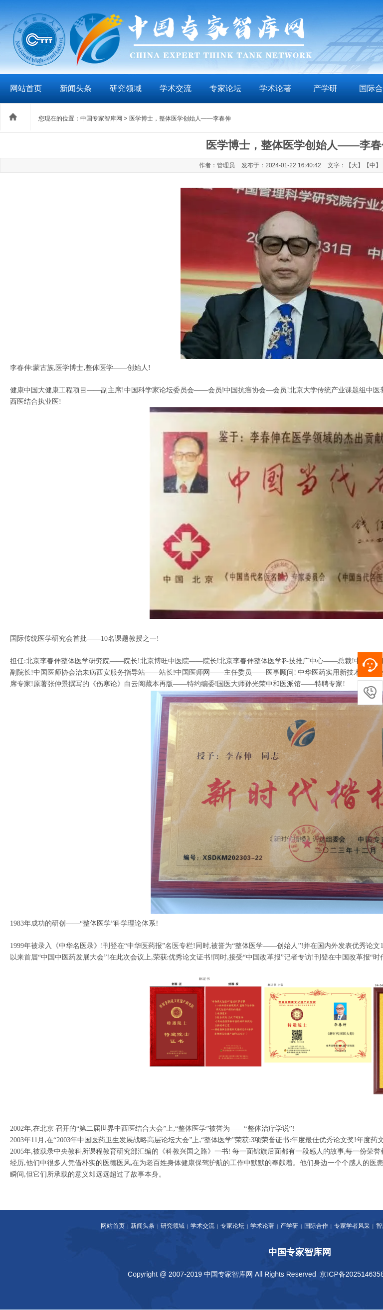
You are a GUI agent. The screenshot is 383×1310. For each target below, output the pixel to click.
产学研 (325, 88)
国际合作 (316, 1225)
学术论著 (275, 88)
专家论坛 (225, 88)
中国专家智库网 (101, 118)
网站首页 (26, 88)
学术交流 (176, 88)
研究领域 (126, 88)
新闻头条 (76, 88)
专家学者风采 (352, 1225)
